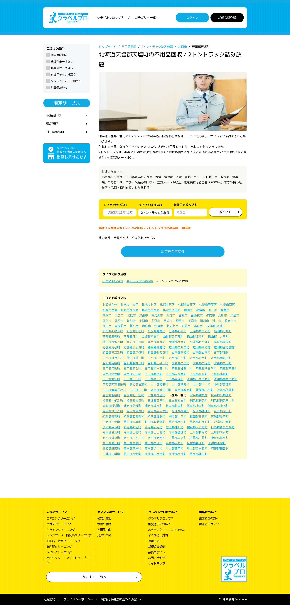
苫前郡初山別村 (134, 395)
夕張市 (143, 315)
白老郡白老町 (111, 422)
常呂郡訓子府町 (112, 411)
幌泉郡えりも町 (197, 427)
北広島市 (172, 326)
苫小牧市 (197, 315)
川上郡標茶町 (174, 448)
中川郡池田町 (111, 443)
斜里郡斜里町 (174, 406)
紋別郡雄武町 (156, 416)
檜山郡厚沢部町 (112, 342)
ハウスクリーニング (59, 524)
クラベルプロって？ (110, 18)
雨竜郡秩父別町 (206, 369)
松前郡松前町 (135, 331)
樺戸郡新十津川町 (156, 369)
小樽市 (200, 310)
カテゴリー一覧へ (94, 577)
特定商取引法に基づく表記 (119, 599)
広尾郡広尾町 (199, 438)
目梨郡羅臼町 (199, 454)
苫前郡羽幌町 (111, 395)
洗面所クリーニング (59, 546)
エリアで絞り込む (115, 205)
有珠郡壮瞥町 (220, 416)
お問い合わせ (156, 558)
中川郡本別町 (153, 443)
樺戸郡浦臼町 (132, 369)
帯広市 (119, 315)
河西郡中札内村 (134, 438)
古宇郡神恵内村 (112, 358)
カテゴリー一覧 (145, 18)
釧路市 (106, 315)
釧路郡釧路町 (111, 448)
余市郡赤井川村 (221, 358)
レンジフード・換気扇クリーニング (68, 535)
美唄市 (222, 315)
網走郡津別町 (153, 406)
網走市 (170, 315)
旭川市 (212, 310)
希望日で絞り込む (185, 205)
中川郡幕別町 (220, 438)
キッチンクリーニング (60, 530)
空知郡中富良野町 (225, 379)
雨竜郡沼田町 (132, 374)
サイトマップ (156, 563)
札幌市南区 (227, 304)
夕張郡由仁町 (180, 363)
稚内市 (210, 315)
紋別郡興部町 (111, 416)
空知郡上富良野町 (198, 379)
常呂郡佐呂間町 (158, 411)
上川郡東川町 (153, 379)
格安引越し (104, 518)
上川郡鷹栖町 (153, 374)
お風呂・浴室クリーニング (63, 541)
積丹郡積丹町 (135, 358)
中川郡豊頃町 (132, 443)
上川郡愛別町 (111, 379)
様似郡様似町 (174, 427)
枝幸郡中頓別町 (112, 401)
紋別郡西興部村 (134, 416)
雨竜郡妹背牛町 (182, 369)
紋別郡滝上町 (223, 411)
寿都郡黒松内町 (134, 347)
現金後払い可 (59, 87)
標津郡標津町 (177, 454)
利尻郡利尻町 (199, 401)
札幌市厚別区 (129, 310)
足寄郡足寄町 (174, 443)
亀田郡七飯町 (223, 331)
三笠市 (167, 321)
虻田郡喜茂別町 (112, 352)
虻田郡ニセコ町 (179, 347)
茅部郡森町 (131, 337)
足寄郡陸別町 (196, 443)
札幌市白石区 (187, 304)
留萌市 (183, 315)
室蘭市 (224, 310)
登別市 (134, 326)
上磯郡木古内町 (200, 331)
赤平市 (119, 321)
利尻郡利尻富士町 (223, 401)
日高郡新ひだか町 (223, 427)
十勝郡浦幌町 (217, 443)
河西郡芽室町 (111, 438)
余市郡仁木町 (177, 358)
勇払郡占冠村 (138, 384)
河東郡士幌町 (132, 432)
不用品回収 (53, 115)
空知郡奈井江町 (134, 363)
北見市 (131, 315)
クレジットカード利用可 (66, 81)
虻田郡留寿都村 (224, 347)
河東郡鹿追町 (177, 432)
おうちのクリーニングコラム (166, 530)
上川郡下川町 (201, 384)
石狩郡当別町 (215, 326)
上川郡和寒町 (159, 384)
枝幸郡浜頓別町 (221, 395)
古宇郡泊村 (221, 352)
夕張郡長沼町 (201, 363)
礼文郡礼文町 (177, 401)
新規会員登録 (227, 18)
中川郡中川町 (138, 390)
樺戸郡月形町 (111, 369)
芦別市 (234, 315)
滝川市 (204, 321)
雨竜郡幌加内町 (161, 390)
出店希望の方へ (209, 518)
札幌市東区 (167, 304)
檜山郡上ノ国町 (218, 337)
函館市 (188, 310)
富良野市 (121, 326)
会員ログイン (156, 552)
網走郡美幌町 (132, 406)
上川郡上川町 (132, 379)
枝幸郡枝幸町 (135, 401)
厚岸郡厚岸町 (132, 448)
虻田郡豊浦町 (199, 416)
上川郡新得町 (199, 432)
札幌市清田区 (172, 310)
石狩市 (186, 326)
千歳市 (192, 321)
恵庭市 (146, 326)
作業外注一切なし (62, 68)
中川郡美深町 (223, 384)
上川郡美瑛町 (174, 379)
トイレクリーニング (59, 552)
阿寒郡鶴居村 (220, 448)
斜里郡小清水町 (218, 406)
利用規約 (49, 599)
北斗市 (198, 326)
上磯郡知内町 (177, 331)
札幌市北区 (149, 304)
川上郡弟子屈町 (197, 448)
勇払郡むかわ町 (200, 422)
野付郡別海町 (132, 454)
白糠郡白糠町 (111, 454)
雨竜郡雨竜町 (228, 369)
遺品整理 (52, 124)
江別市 (106, 321)
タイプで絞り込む (150, 206)
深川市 (106, 326)
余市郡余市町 (199, 358)
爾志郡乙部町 (135, 342)
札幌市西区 (109, 310)
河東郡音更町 (111, 432)
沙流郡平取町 (111, 427)
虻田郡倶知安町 (158, 352)
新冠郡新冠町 (132, 427)
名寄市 (155, 321)
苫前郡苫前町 (226, 390)
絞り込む (226, 212)
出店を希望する (172, 251)
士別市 (143, 321)
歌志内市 (230, 321)
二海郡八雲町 (150, 337)
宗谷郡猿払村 (199, 395)
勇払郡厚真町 (132, 422)
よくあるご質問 (158, 535)
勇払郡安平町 (177, 422)
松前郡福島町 (156, 331)
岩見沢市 (157, 315)
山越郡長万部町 (173, 337)
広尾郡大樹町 (177, 438)
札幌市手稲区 (150, 310)
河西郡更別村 (156, 438)
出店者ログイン (209, 524)
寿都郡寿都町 (111, 347)
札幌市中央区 (129, 304)
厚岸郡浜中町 (153, 448)
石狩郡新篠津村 (112, 331)
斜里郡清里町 (196, 406)
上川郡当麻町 (199, 374)
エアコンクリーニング (60, 518)
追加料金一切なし (62, 61)
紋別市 (131, 321)
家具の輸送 (104, 524)
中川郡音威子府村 (114, 390)
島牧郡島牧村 (223, 342)
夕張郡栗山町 (223, 363)
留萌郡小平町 (204, 390)
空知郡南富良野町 (114, 384)
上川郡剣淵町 (180, 384)
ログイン (192, 18)
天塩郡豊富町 (156, 401)
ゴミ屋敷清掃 (55, 132)
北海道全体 (109, 304)
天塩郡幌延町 (111, 406)
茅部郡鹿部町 (111, 337)
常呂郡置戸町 (135, 411)
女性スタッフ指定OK (64, 74)
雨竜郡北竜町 (111, 374)
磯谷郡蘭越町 (156, 347)
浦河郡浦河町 (153, 427)
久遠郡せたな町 (200, 342)
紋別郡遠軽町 (180, 411)
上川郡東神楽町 (176, 374)
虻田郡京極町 (135, 352)
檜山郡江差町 (196, 337)
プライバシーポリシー (78, 599)
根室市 (180, 321)
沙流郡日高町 (223, 422)
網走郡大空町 (177, 416)
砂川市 (216, 321)
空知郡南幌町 (111, 363)
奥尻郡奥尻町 (156, 342)
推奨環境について (159, 524)
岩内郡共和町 (180, 352)
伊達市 (158, 326)
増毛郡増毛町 (183, 390)
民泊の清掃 (104, 535)
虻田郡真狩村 (201, 347)
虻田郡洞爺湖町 (155, 422)
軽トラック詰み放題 (140, 281)
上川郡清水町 (220, 432)
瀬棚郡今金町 (177, 342)
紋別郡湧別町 (201, 411)
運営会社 (153, 541)
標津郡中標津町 (155, 454)
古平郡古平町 (156, 358)
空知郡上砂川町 (158, 363)
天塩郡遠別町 (156, 395)
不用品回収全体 (112, 281)
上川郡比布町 (220, 374)
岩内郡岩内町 (201, 352)
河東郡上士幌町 (155, 432)
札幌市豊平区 (208, 304)
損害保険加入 (59, 55)
